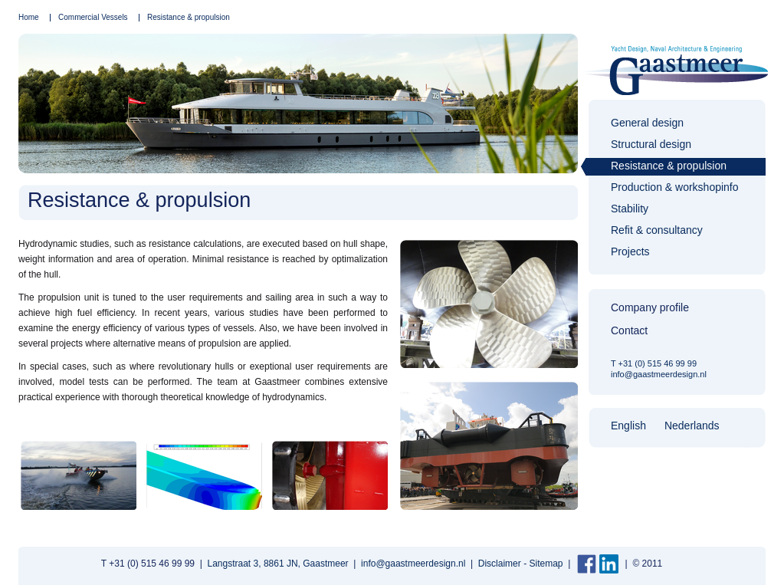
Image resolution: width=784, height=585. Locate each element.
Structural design (651, 144)
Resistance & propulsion (188, 17)
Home (28, 17)
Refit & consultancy (657, 230)
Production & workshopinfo (675, 187)
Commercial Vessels (93, 17)
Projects (630, 251)
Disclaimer (499, 563)
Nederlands (692, 425)
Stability (629, 208)
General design (647, 123)
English (628, 425)
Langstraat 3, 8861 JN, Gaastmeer (278, 563)
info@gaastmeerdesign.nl (659, 374)
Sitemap (546, 563)
